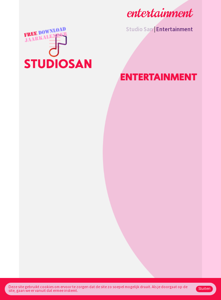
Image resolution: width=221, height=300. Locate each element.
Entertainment (174, 29)
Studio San (139, 29)
